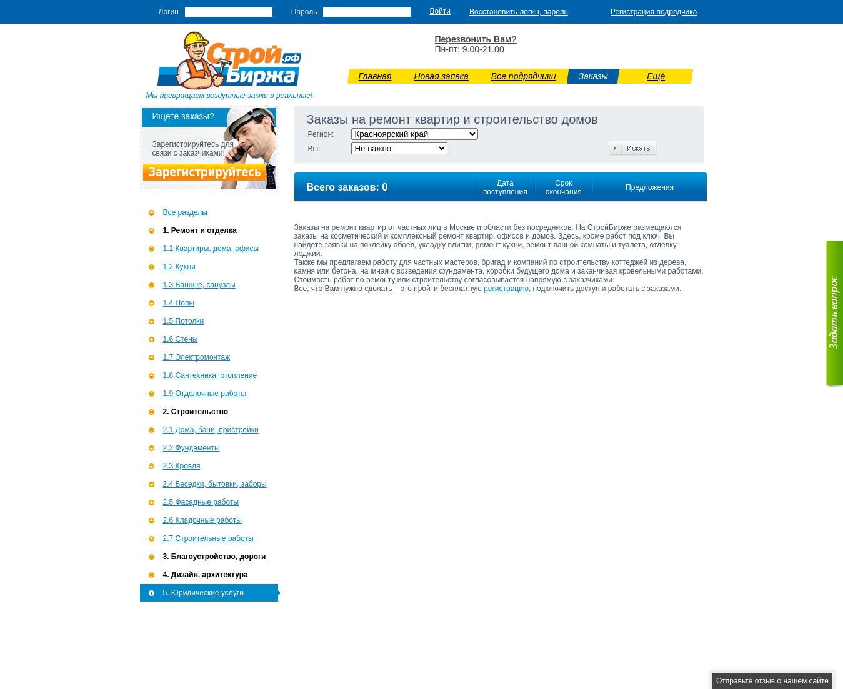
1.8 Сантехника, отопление (210, 375)
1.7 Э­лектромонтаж (197, 357)
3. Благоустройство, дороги (214, 556)
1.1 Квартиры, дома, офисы (211, 248)
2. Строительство (196, 411)
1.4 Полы (179, 303)
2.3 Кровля (182, 466)
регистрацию (506, 288)
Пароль (304, 11)
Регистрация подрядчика (654, 11)
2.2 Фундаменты (191, 448)
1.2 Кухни (179, 266)
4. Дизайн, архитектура (205, 574)
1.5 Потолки (183, 321)
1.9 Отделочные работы (205, 393)
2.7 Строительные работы (208, 538)
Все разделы (185, 212)
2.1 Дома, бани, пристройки (211, 429)
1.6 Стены (180, 339)
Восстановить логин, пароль (518, 11)
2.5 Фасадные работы (201, 502)
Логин (169, 11)
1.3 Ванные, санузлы (199, 284)
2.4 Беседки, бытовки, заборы (215, 484)
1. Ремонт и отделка (200, 230)
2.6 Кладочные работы (202, 520)
